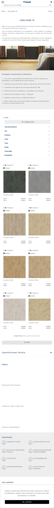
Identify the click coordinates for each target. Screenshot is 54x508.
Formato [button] (7, 135)
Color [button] (6, 139)
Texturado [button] (8, 151)
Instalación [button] (8, 155)
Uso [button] (5, 131)
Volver (50, 11)
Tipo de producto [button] (10, 127)
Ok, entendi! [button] (27, 502)
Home (3, 11)
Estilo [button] (6, 147)
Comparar (9, 165)
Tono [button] (6, 143)
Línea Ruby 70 (12, 11)
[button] (27, 352)
